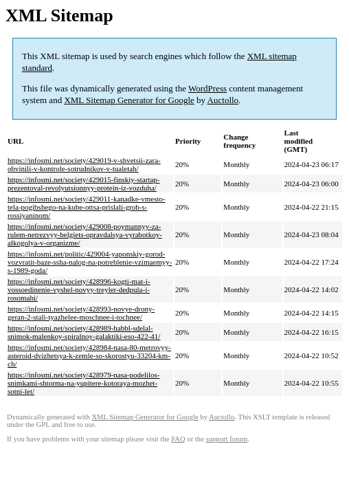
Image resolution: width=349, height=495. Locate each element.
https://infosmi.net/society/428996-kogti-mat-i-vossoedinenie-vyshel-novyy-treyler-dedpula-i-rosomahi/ (79, 289)
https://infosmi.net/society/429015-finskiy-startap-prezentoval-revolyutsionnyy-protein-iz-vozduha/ (84, 183)
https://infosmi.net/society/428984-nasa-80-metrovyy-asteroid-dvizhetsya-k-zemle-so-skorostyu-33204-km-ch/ (89, 355)
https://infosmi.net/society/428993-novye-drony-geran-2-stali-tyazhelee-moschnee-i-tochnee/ (81, 313)
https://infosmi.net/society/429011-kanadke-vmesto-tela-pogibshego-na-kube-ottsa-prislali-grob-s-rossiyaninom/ (87, 207)
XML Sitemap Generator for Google (129, 100)
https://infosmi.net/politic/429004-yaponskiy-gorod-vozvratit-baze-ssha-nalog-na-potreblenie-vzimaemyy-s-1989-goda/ (90, 262)
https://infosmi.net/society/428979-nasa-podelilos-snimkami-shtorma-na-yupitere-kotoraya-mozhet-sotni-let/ (84, 383)
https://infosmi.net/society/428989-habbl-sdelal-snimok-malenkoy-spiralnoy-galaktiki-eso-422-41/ (84, 332)
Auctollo (223, 100)
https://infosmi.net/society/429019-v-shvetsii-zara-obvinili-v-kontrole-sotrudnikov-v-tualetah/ (84, 164)
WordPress (207, 88)
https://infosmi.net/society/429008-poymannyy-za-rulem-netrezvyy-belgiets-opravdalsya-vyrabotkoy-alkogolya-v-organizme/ (85, 234)
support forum (227, 439)
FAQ (178, 439)
